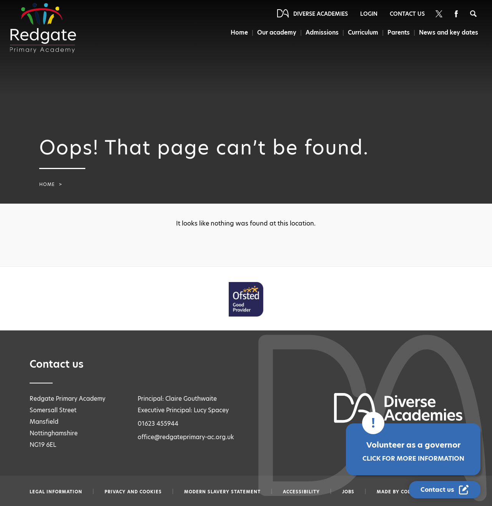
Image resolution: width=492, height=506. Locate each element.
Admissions (322, 32)
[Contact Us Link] (444, 489)
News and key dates (448, 32)
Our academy (276, 32)
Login (368, 14)
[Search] (473, 13)
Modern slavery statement (222, 492)
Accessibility (301, 492)
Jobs (348, 492)
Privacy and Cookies (133, 492)
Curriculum (363, 32)
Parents (398, 32)
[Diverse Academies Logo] (43, 28)
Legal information (56, 492)
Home (239, 32)
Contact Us (407, 14)
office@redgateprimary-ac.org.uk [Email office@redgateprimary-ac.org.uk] (186, 437)
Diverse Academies (320, 14)
